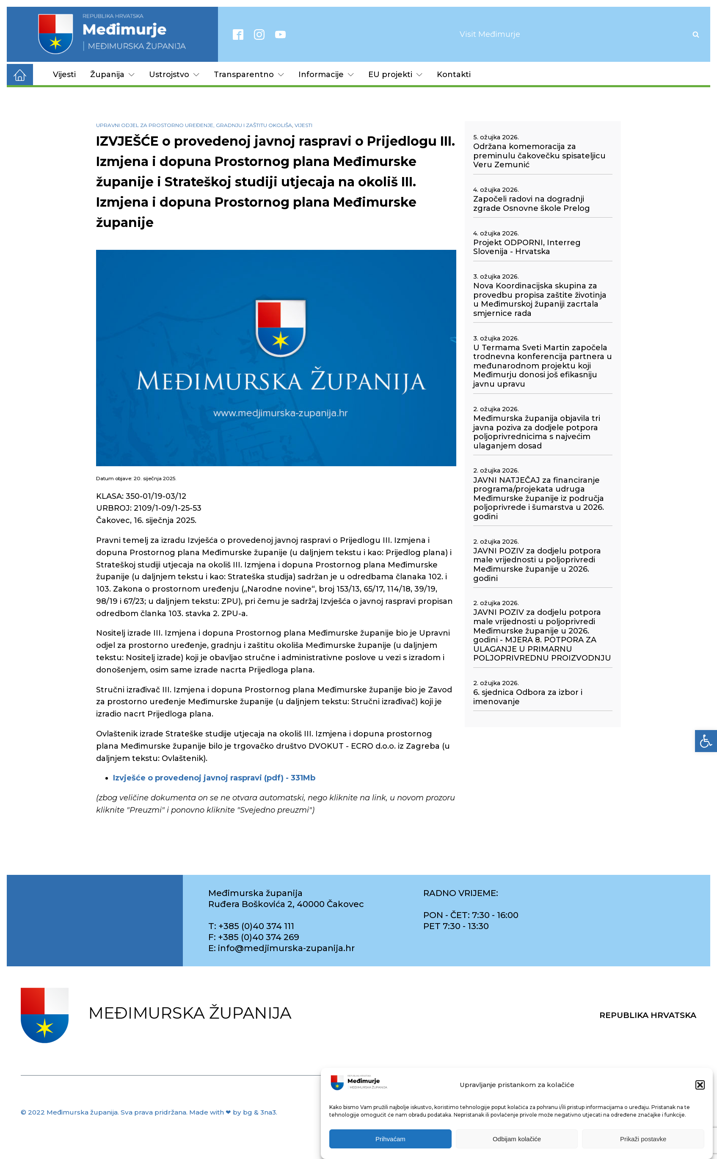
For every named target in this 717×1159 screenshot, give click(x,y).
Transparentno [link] (249, 74)
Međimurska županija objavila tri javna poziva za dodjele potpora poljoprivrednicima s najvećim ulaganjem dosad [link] (536, 432)
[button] (700, 1092)
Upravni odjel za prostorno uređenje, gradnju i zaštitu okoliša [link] (194, 125)
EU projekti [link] (395, 74)
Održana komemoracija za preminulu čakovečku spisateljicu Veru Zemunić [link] (539, 155)
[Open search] (696, 34)
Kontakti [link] (454, 74)
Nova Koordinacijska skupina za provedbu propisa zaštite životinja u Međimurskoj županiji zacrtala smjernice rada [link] (540, 300)
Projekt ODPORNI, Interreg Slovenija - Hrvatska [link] (527, 247)
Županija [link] (112, 74)
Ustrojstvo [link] (174, 74)
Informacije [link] (326, 74)
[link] (706, 741)
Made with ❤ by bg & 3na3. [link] (233, 1112)
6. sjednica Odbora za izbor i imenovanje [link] (527, 697)
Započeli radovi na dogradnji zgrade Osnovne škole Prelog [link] (531, 204)
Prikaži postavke (643, 1146)
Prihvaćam (390, 1146)
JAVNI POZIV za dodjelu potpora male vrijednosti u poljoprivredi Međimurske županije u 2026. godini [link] (537, 565)
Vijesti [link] (64, 74)
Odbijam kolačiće (517, 1146)
